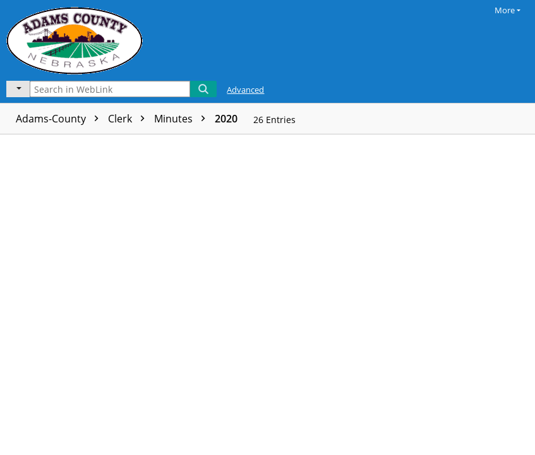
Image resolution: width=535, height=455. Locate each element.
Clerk (129, 119)
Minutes (183, 119)
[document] (483, 294)
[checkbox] (11, 145)
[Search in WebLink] (110, 89)
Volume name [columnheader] (302, 145)
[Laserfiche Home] (77, 39)
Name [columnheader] (103, 145)
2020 (226, 119)
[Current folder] (18, 89)
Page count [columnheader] (218, 145)
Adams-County (60, 119)
